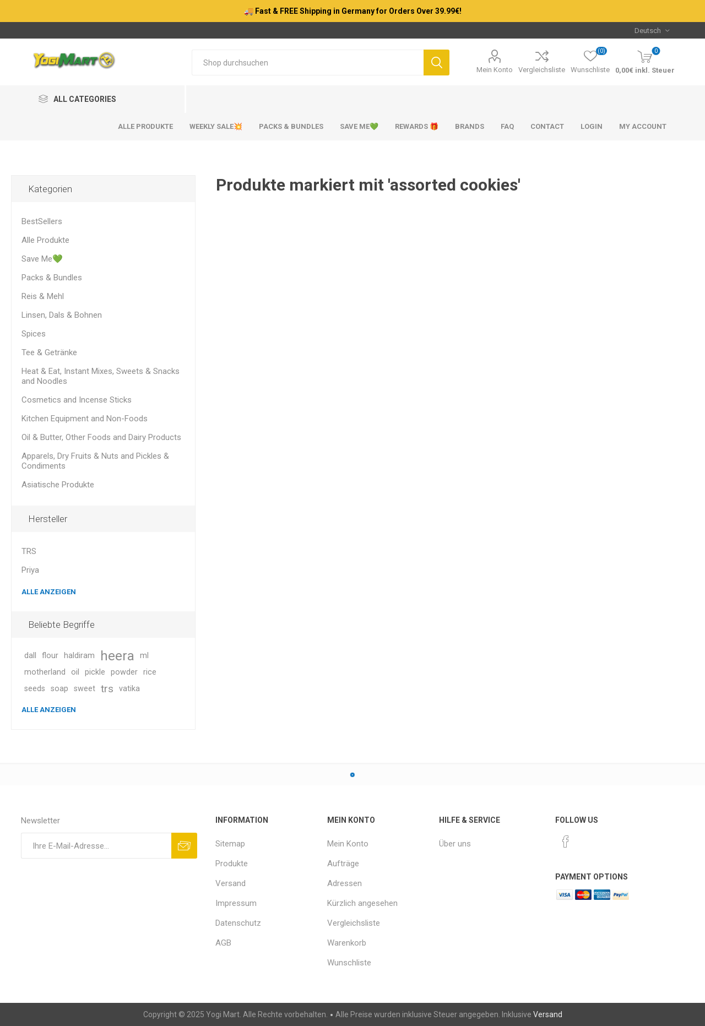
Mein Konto (494, 70)
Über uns (455, 844)
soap (59, 688)
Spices (33, 334)
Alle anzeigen (48, 592)
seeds (34, 688)
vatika (129, 688)
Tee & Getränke (49, 352)
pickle (95, 672)
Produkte (231, 863)
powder (124, 672)
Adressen (344, 883)
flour (50, 655)
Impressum (236, 903)
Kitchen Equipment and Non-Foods (84, 419)
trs (107, 688)
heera (117, 656)
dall (30, 655)
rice (149, 672)
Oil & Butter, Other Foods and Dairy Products (101, 437)
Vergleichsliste (541, 70)
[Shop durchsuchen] (308, 62)
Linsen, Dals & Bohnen (61, 315)
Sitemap (230, 844)
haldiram (79, 655)
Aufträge (343, 863)
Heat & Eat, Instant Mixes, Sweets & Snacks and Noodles (100, 376)
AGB (223, 943)
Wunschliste (349, 963)
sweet (84, 688)
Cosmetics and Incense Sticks (76, 400)
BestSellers (41, 221)
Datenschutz (238, 923)
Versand (230, 883)
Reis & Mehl (42, 296)
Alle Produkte (45, 240)
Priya (30, 570)
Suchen (436, 62)
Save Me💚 (42, 259)
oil (75, 672)
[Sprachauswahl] (651, 30)
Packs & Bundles (51, 278)
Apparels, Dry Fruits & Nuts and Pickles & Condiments (95, 461)
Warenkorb (346, 943)
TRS (28, 551)
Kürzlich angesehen (362, 903)
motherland (45, 672)
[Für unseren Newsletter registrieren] (96, 846)
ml (144, 655)
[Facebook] (565, 841)
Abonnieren (184, 846)
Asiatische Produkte (57, 485)
